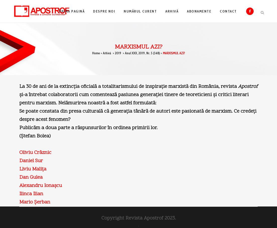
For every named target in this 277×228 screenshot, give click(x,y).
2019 (118, 53)
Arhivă (107, 53)
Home (96, 53)
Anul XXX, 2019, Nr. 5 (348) (142, 53)
